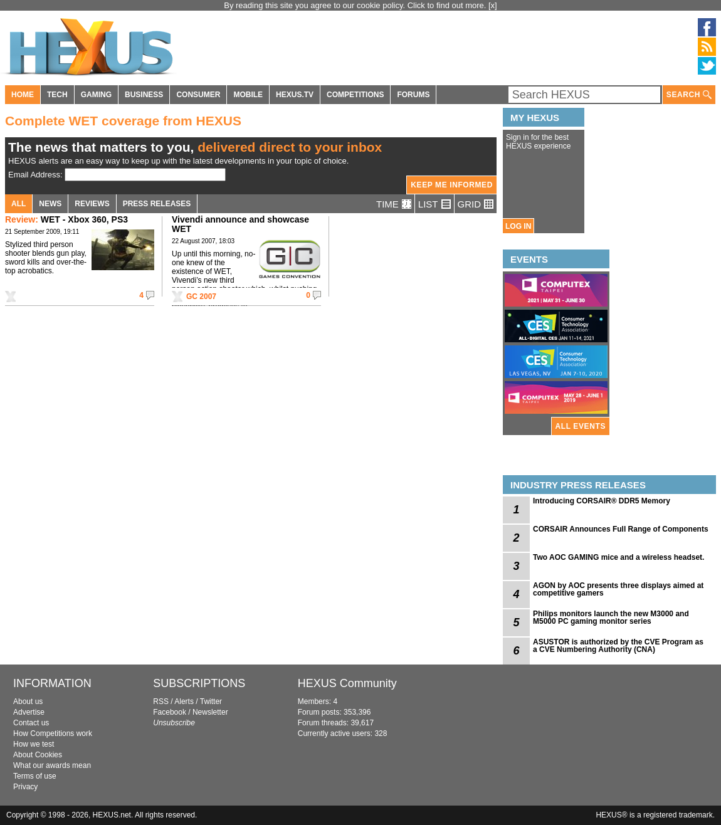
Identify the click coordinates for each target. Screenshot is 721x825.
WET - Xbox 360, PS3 (66, 219)
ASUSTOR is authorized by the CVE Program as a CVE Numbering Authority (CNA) (618, 645)
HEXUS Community (347, 683)
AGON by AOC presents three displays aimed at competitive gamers (618, 589)
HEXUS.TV (294, 94)
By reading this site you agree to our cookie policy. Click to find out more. (356, 5)
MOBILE (248, 94)
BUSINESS (144, 94)
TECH (57, 94)
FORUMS (413, 94)
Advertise (29, 712)
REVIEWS (92, 203)
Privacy (25, 786)
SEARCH (689, 95)
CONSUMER (198, 94)
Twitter (211, 701)
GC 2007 (201, 296)
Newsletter (210, 712)
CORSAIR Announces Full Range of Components (620, 529)
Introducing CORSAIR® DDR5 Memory (601, 501)
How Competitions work (52, 733)
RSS (161, 701)
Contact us (31, 722)
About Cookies (37, 754)
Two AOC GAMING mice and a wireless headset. (618, 557)
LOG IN (518, 226)
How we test (33, 744)
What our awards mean (52, 765)
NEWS (50, 203)
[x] (492, 5)
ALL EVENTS (580, 426)
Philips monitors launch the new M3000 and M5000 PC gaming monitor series (611, 617)
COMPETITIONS (355, 94)
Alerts (184, 701)
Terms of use (34, 776)
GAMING (96, 94)
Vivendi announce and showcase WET (240, 224)
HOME (22, 94)
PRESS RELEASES (157, 203)
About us (28, 701)
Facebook (169, 712)
